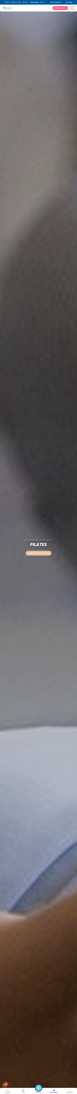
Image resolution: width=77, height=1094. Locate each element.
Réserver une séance (38, 553)
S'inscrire (68, 2)
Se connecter (55, 2)
